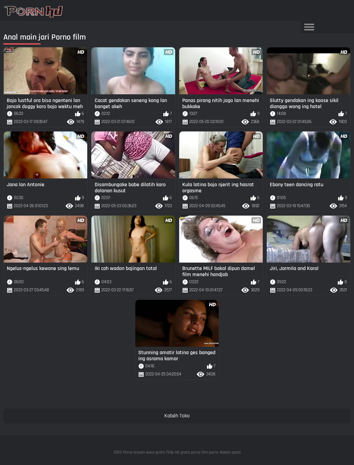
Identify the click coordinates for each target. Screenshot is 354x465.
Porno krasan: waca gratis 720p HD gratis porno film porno (170, 452)
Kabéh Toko (177, 415)
